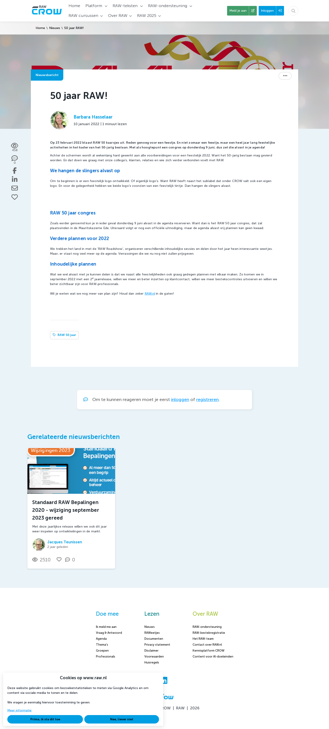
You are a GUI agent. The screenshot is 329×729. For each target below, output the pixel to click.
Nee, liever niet (121, 719)
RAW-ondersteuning (207, 627)
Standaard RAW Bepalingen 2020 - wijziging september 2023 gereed (65, 510)
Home (40, 28)
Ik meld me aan (106, 627)
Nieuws (54, 28)
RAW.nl (150, 294)
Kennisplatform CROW (208, 650)
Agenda (101, 638)
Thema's (102, 644)
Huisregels (151, 662)
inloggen (180, 399)
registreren (207, 399)
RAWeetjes (152, 632)
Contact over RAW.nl (207, 644)
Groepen (102, 650)
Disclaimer (151, 650)
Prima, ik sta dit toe (45, 719)
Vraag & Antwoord (109, 632)
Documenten (153, 638)
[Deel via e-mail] (14, 188)
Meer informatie (19, 710)
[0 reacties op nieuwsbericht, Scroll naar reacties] (15, 160)
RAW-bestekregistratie (209, 632)
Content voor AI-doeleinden (213, 656)
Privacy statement (157, 644)
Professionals (105, 656)
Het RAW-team (203, 638)
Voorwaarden (154, 656)
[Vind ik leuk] (14, 197)
